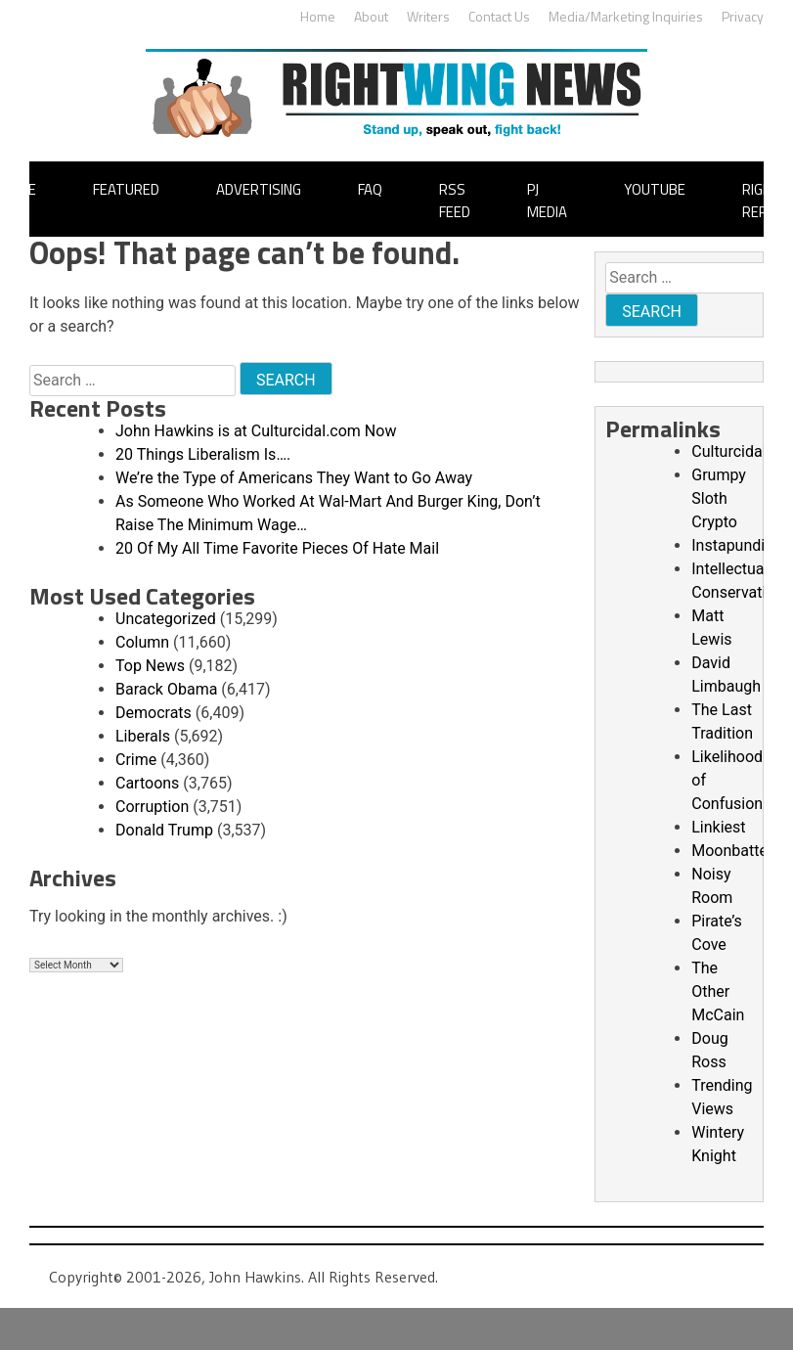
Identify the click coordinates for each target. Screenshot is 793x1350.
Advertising (258, 189)
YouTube (654, 189)
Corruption (152, 806)
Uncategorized (165, 618)
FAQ (370, 189)
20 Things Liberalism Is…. (202, 454)
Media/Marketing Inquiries (626, 16)
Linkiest (718, 827)
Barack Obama (166, 689)
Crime (135, 759)
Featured (126, 189)
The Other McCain (717, 991)
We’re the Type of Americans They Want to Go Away (293, 478)
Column (142, 642)
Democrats (153, 712)
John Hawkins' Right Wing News (396, 93)
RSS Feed (454, 200)
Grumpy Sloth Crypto (718, 498)
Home (317, 16)
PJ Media (547, 200)
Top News (150, 665)
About (371, 16)
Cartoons (147, 783)
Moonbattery (735, 850)
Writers (428, 16)
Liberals (142, 736)
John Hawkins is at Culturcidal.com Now (255, 431)
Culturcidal (728, 451)
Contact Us (499, 16)
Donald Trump (164, 830)
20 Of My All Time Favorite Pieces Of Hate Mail (277, 548)
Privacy (743, 16)
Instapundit (730, 545)
